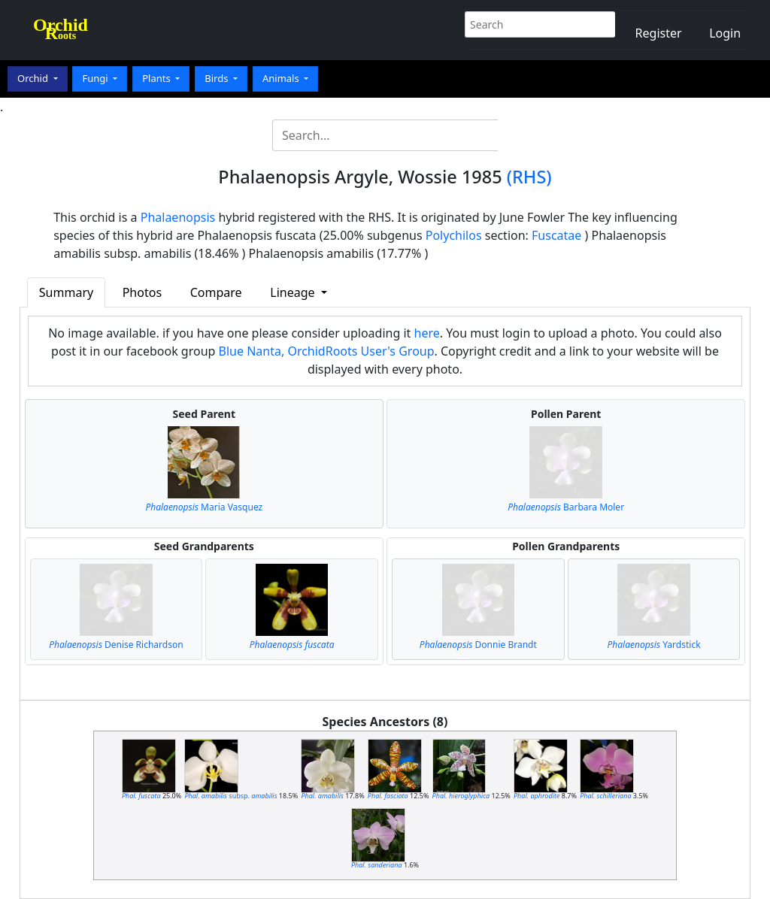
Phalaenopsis (178, 217)
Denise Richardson (116, 644)
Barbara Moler (566, 507)
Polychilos (454, 235)
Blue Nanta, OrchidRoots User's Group (327, 351)
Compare (216, 292)
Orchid (33, 78)
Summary (66, 292)
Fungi (96, 78)
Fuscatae (556, 235)
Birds (218, 78)
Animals (282, 78)
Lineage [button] (293, 292)
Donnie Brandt (478, 644)
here (427, 333)
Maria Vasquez (203, 507)
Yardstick (653, 644)
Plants (157, 78)
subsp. (230, 796)
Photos (142, 292)
